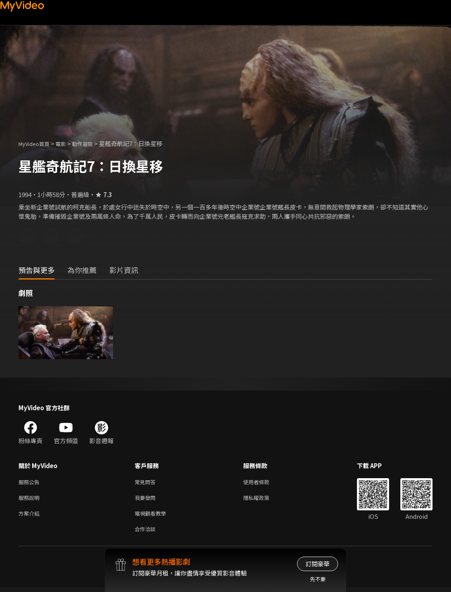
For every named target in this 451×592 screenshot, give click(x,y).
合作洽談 (147, 533)
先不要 (318, 579)
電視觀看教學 (153, 516)
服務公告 (30, 482)
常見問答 (147, 482)
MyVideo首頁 (36, 143)
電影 (67, 143)
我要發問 (147, 499)
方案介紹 (30, 516)
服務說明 (30, 499)
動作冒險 (91, 143)
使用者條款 (263, 482)
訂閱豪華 (317, 563)
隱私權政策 (263, 499)
